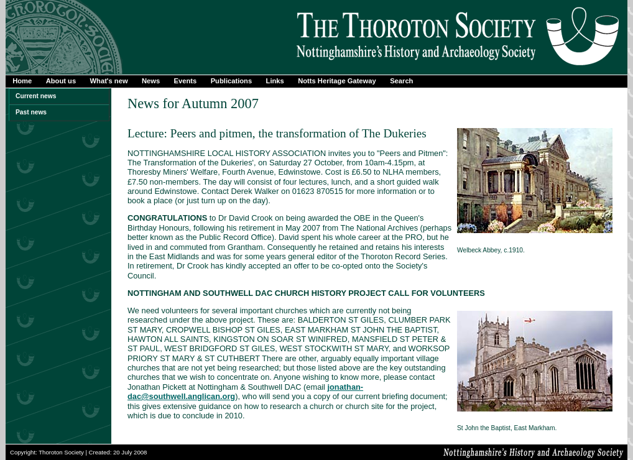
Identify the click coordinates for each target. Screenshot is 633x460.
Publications (231, 81)
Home (22, 81)
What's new (109, 81)
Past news (31, 112)
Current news (36, 96)
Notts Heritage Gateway (337, 81)
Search (401, 81)
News (151, 81)
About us (61, 81)
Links (275, 81)
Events (185, 81)
